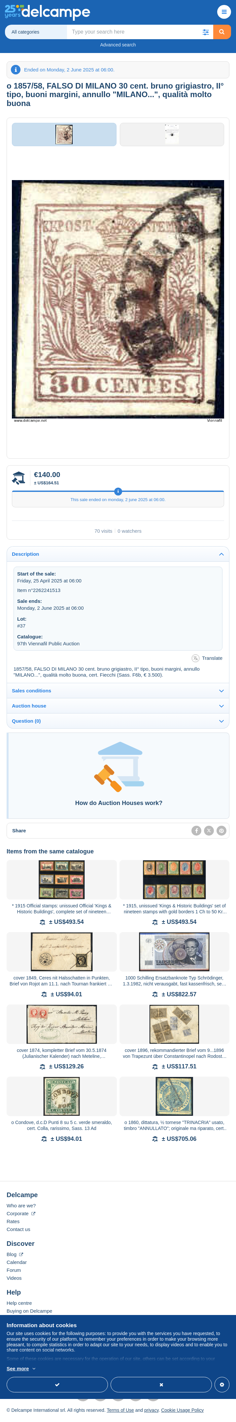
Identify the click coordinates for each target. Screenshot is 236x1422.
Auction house (29, 709)
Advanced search (118, 44)
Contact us (18, 1232)
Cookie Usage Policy (182, 1413)
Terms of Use (120, 1413)
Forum (14, 1273)
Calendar (17, 1265)
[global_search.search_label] (140, 32)
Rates (13, 1224)
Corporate (21, 1216)
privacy (151, 1413)
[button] (206, 32)
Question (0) (26, 724)
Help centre (19, 1306)
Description (25, 557)
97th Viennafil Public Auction (48, 646)
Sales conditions (31, 694)
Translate (207, 661)
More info (44, 1369)
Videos (14, 1281)
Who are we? (21, 1208)
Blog (15, 1257)
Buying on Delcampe (29, 1314)
